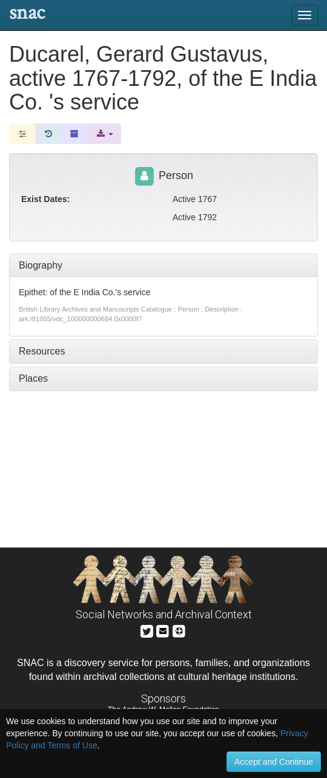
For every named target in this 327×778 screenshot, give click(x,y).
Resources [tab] (42, 351)
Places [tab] (33, 378)
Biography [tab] (40, 265)
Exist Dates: (45, 199)
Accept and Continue (273, 762)
